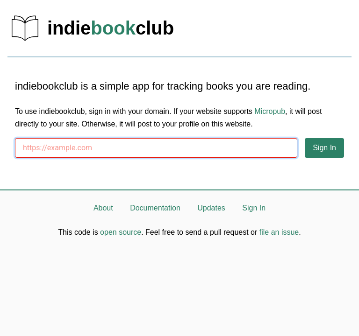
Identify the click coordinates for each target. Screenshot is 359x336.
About (103, 208)
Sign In (254, 208)
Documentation (155, 208)
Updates (211, 208)
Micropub (269, 111)
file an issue (279, 232)
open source (120, 232)
